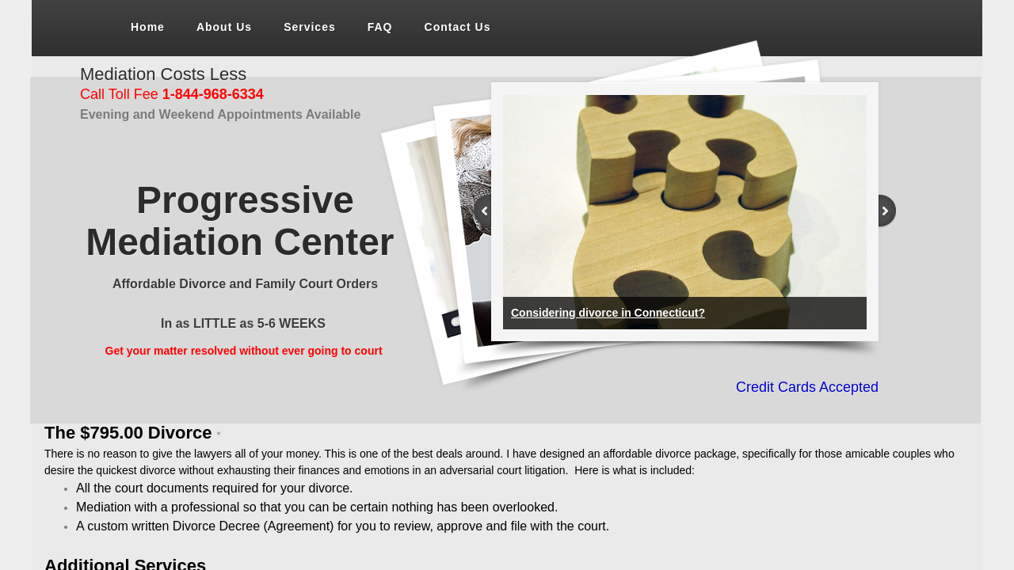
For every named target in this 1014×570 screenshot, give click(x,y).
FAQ (380, 27)
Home (148, 27)
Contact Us (458, 27)
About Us (224, 27)
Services (310, 27)
